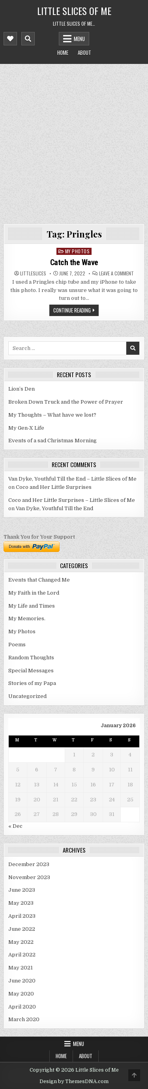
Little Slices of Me (74, 11)
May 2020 (21, 994)
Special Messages (31, 671)
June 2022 (21, 929)
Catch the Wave (74, 262)
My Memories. (26, 618)
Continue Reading (72, 310)
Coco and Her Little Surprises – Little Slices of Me (71, 500)
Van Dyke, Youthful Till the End (54, 508)
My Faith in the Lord (33, 593)
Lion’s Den (21, 389)
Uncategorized (27, 696)
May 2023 (21, 903)
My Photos (77, 251)
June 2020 (22, 981)
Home (62, 52)
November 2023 (29, 877)
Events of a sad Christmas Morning (52, 440)
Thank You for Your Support (39, 537)
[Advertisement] (74, 142)
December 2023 (28, 864)
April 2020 (22, 1007)
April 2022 (22, 955)
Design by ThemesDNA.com (74, 1081)
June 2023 (21, 890)
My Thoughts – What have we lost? (52, 415)
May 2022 (21, 942)
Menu (79, 39)
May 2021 (20, 968)
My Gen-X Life (26, 428)
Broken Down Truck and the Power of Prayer (65, 402)
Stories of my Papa (32, 683)
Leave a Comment (116, 273)
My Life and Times (31, 606)
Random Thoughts (31, 658)
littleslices (33, 273)
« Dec (15, 826)
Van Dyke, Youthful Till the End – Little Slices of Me (72, 479)
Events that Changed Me (39, 580)
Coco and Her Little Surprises (54, 487)
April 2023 (22, 916)
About (84, 52)
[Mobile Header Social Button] (10, 38)
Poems (17, 644)
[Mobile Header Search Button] (28, 38)
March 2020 (23, 1019)
